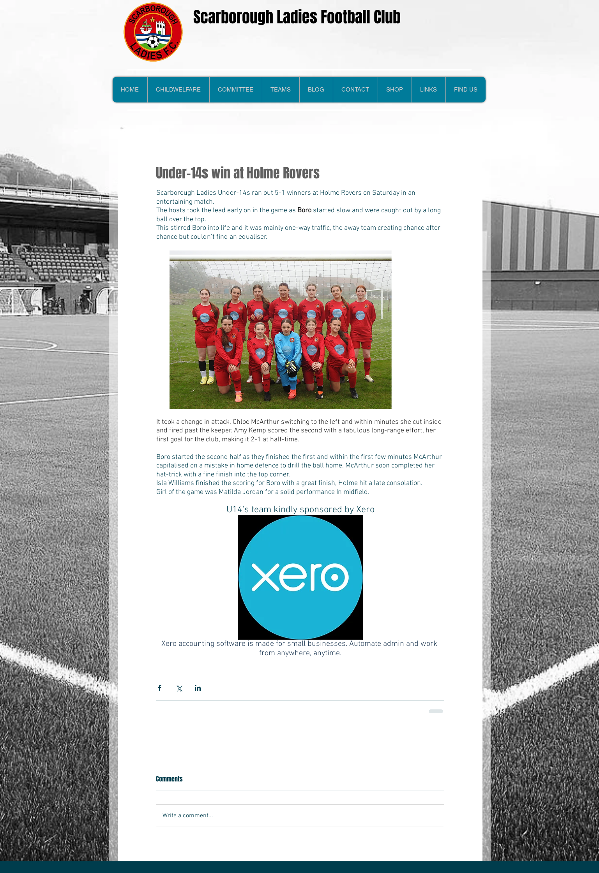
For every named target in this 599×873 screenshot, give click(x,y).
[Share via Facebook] (159, 687)
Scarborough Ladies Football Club (297, 16)
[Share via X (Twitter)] (178, 687)
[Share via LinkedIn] (197, 687)
